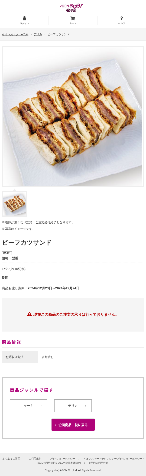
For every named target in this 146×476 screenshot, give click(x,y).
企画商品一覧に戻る (73, 425)
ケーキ (28, 406)
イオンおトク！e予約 (15, 34)
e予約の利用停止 (98, 462)
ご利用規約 (35, 458)
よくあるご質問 (11, 458)
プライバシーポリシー (62, 458)
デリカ (38, 34)
